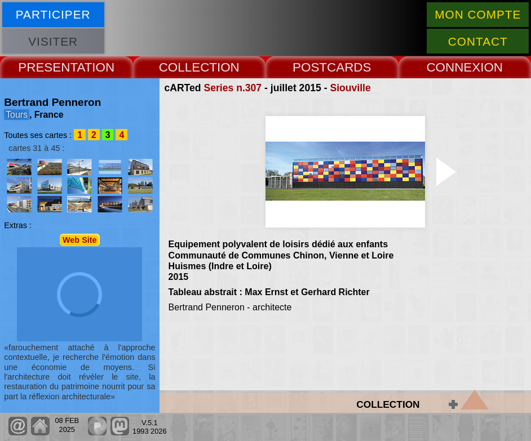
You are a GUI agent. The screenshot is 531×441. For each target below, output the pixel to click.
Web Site (80, 239)
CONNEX (453, 67)
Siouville (350, 87)
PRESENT (47, 67)
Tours (17, 114)
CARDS (349, 67)
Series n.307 (232, 87)
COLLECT (188, 67)
